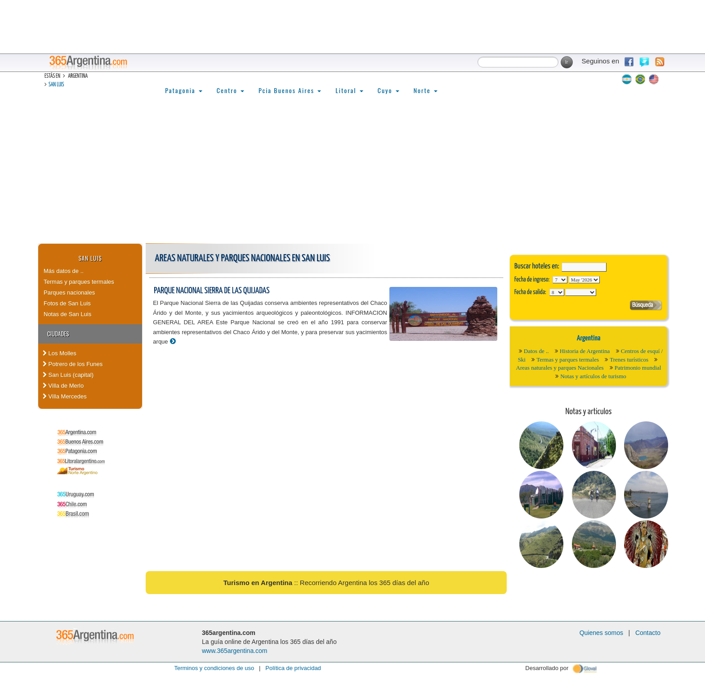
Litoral (349, 90)
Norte (425, 90)
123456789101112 (584, 279)
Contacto (647, 632)
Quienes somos (601, 632)
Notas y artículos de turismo (593, 376)
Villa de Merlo (63, 385)
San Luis (56, 85)
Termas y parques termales (79, 281)
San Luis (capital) (68, 374)
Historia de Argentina (585, 351)
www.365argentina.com (235, 650)
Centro (230, 90)
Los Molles (59, 353)
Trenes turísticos (629, 359)
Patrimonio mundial (638, 367)
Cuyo (388, 90)
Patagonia (183, 90)
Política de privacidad (293, 668)
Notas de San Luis (67, 314)
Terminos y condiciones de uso (214, 668)
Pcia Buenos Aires (290, 90)
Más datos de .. (64, 271)
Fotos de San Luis (67, 303)
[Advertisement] (352, 176)
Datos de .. (536, 351)
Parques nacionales (69, 292)
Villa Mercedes (65, 396)
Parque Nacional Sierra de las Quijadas (211, 290)
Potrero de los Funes (73, 364)
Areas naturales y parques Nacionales (560, 367)
